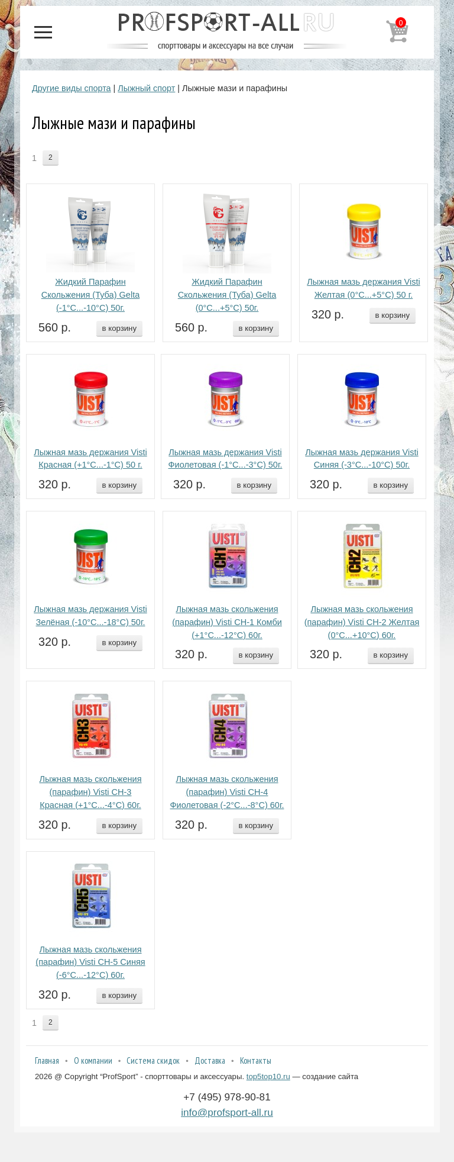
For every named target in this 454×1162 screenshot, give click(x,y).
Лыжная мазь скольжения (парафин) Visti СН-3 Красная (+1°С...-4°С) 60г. (90, 792)
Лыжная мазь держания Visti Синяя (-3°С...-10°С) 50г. (361, 459)
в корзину (119, 328)
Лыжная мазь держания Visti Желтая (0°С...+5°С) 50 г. (363, 288)
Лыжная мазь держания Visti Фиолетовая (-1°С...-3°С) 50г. (225, 459)
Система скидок (153, 1060)
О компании (93, 1060)
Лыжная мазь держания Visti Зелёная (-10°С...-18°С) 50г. (90, 615)
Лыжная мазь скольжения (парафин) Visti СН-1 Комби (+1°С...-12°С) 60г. (227, 622)
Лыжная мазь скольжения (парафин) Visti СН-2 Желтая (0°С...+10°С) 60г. (362, 622)
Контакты (255, 1060)
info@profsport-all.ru (227, 1112)
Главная (47, 1060)
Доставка (209, 1060)
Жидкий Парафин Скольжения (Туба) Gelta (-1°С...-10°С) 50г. (90, 295)
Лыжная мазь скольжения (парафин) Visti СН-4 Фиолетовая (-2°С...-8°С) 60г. (227, 792)
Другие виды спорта (71, 88)
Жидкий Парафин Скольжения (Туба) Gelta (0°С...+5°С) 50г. (227, 295)
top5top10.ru (268, 1076)
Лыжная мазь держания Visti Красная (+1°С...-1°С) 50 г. (90, 459)
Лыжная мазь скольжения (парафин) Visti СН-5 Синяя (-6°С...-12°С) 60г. (90, 962)
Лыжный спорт (146, 88)
